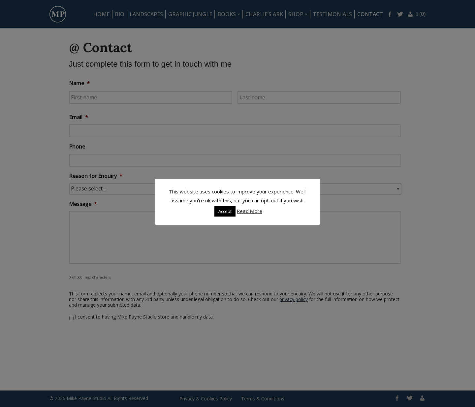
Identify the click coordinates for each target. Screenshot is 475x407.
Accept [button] (225, 211)
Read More (249, 211)
